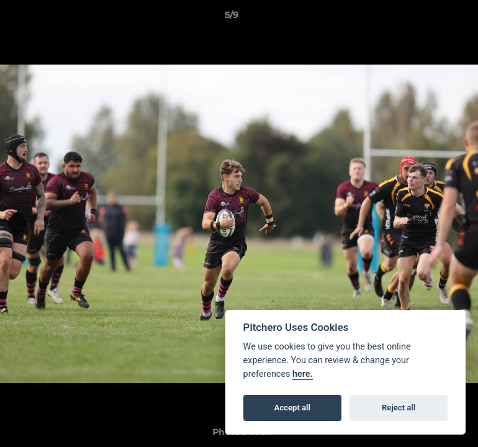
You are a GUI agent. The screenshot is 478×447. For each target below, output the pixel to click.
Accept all (292, 407)
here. (302, 374)
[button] (425, 18)
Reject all (398, 407)
